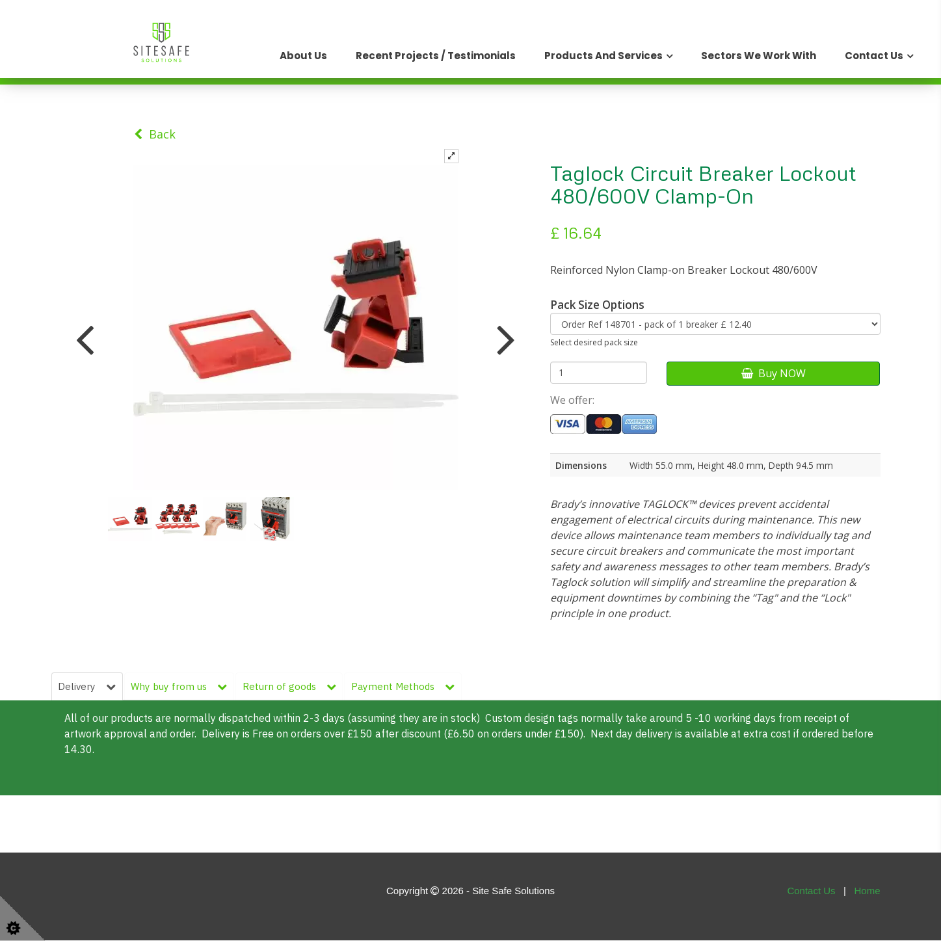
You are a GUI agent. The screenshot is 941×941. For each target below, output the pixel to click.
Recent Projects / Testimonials (436, 55)
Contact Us (874, 55)
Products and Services (603, 55)
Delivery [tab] (87, 686)
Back (155, 134)
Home (867, 891)
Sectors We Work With (758, 55)
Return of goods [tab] (291, 686)
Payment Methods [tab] (405, 686)
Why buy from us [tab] (180, 686)
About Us (303, 55)
